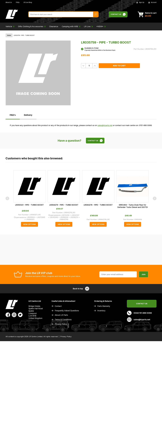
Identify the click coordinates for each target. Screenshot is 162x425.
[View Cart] (147, 14)
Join (143, 274)
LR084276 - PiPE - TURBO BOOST (63, 205)
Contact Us (141, 304)
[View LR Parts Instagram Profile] (14, 315)
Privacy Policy (61, 324)
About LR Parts (61, 315)
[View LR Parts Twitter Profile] (20, 315)
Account (152, 2)
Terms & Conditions (63, 319)
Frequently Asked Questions (67, 310)
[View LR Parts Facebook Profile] (8, 315)
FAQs (17, 2)
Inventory (101, 310)
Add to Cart (119, 66)
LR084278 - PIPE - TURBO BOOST (98, 205)
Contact (58, 306)
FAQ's (13, 115)
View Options (29, 224)
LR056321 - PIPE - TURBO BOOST (29, 205)
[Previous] (7, 198)
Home (9, 35)
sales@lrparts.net (105, 125)
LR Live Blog (28, 2)
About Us (9, 2)
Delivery (28, 115)
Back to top (81, 289)
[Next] (154, 198)
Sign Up (140, 2)
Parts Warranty (103, 306)
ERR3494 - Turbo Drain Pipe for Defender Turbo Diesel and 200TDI (132, 206)
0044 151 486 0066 (139, 313)
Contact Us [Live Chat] (118, 14)
